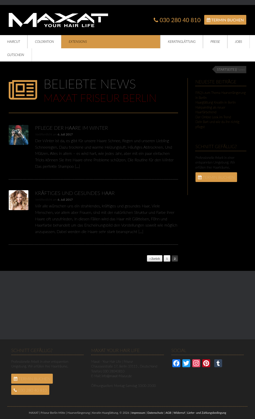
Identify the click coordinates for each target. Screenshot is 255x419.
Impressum (138, 412)
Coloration (44, 42)
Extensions (78, 42)
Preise (215, 42)
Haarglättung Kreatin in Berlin (215, 102)
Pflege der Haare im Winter (71, 128)
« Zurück (154, 258)
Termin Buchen (225, 19)
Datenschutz (155, 412)
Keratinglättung (181, 42)
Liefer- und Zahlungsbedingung (206, 412)
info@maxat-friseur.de (116, 376)
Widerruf (179, 412)
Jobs (238, 42)
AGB (168, 412)
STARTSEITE (226, 69)
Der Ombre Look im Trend (213, 117)
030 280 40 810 (177, 20)
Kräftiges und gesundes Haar (75, 193)
